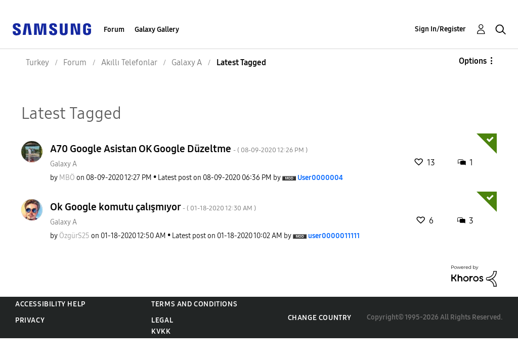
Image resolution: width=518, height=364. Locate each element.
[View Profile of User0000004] (320, 177)
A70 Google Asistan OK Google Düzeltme (179, 149)
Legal (162, 320)
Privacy (30, 320)
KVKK (160, 331)
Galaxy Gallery (157, 29)
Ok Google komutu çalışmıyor (153, 207)
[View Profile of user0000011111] (334, 236)
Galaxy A (63, 164)
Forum (114, 29)
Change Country (320, 317)
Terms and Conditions (194, 304)
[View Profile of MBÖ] (67, 177)
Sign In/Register (440, 29)
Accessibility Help (50, 304)
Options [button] (473, 61)
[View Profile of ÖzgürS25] (74, 236)
